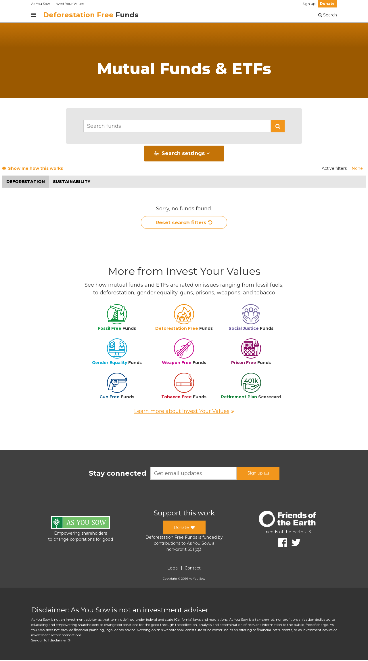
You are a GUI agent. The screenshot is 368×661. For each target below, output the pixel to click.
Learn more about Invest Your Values (184, 412)
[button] (278, 126)
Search (327, 15)
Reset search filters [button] (184, 223)
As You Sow (40, 3)
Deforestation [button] (25, 181)
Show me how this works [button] (32, 168)
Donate (327, 3)
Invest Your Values (69, 3)
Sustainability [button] (71, 181)
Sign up (308, 3)
